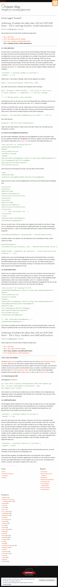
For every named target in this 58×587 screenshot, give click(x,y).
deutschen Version (44, 372)
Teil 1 (35, 280)
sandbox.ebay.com (26, 372)
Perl (3, 541)
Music (3, 533)
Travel (3, 555)
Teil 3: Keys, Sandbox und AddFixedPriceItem (17, 41)
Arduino (4, 507)
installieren (14, 379)
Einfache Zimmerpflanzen (47, 479)
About (3, 471)
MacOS (4, 527)
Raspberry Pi (5, 547)
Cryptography (5, 513)
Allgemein (4, 497)
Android (4, 503)
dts (5, 226)
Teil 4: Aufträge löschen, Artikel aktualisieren (16, 353)
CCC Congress (6, 511)
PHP (3, 543)
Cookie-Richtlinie (7, 584)
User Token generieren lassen (20, 370)
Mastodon (3, 1)
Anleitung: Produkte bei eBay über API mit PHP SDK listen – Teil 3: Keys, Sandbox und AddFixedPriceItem (27, 334)
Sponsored (5, 551)
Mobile (4, 531)
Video (3, 559)
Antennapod (44, 471)
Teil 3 (15, 67)
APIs (3, 505)
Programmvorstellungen (8, 545)
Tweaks (4, 557)
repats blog (12, 7)
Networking (5, 537)
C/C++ (4, 509)
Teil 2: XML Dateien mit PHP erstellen (15, 39)
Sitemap (4, 477)
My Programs (5, 535)
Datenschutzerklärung (7, 473)
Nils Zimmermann (45, 487)
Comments (21, 29)
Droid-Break (44, 477)
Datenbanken (5, 515)
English (4, 521)
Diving (3, 517)
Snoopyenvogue (45, 489)
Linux (3, 525)
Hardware (4, 523)
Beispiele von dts (11, 361)
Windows (4, 561)
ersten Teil (24, 141)
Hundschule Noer (45, 481)
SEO (3, 549)
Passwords (5, 539)
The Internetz (5, 553)
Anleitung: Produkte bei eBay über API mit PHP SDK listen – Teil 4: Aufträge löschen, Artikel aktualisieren (27, 24)
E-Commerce (5, 519)
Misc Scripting (5, 529)
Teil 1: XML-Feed (9, 37)
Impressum (5, 475)
